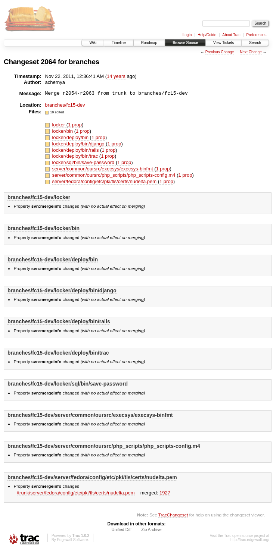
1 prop (75, 125)
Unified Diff (121, 529)
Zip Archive (151, 529)
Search (255, 43)
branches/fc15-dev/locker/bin (43, 228)
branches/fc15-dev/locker (38, 197)
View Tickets (223, 43)
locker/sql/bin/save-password (84, 162)
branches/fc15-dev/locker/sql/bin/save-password (67, 384)
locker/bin (63, 131)
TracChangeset (173, 514)
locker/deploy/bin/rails (76, 150)
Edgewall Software (72, 540)
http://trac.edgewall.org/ (249, 540)
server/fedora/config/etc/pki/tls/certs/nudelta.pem (105, 181)
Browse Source (185, 43)
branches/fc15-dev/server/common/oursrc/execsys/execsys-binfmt (90, 415)
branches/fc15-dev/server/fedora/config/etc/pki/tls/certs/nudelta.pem (92, 477)
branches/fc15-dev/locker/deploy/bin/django (62, 290)
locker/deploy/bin (71, 137)
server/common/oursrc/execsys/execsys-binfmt (103, 169)
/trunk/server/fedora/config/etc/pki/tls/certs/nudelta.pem (76, 493)
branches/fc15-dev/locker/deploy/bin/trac (58, 353)
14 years (116, 76)
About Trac (231, 35)
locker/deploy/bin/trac (75, 156)
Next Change (250, 52)
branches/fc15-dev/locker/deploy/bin (52, 260)
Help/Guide (207, 35)
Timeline (118, 43)
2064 (48, 62)
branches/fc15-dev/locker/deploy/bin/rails (58, 321)
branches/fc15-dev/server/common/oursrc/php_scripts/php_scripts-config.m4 (103, 446)
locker (59, 125)
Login (187, 35)
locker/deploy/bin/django (79, 144)
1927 (164, 493)
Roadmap (149, 43)
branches (84, 62)
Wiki (92, 43)
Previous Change (219, 52)
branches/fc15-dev (65, 105)
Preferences (256, 35)
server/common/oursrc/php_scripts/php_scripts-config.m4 (114, 175)
